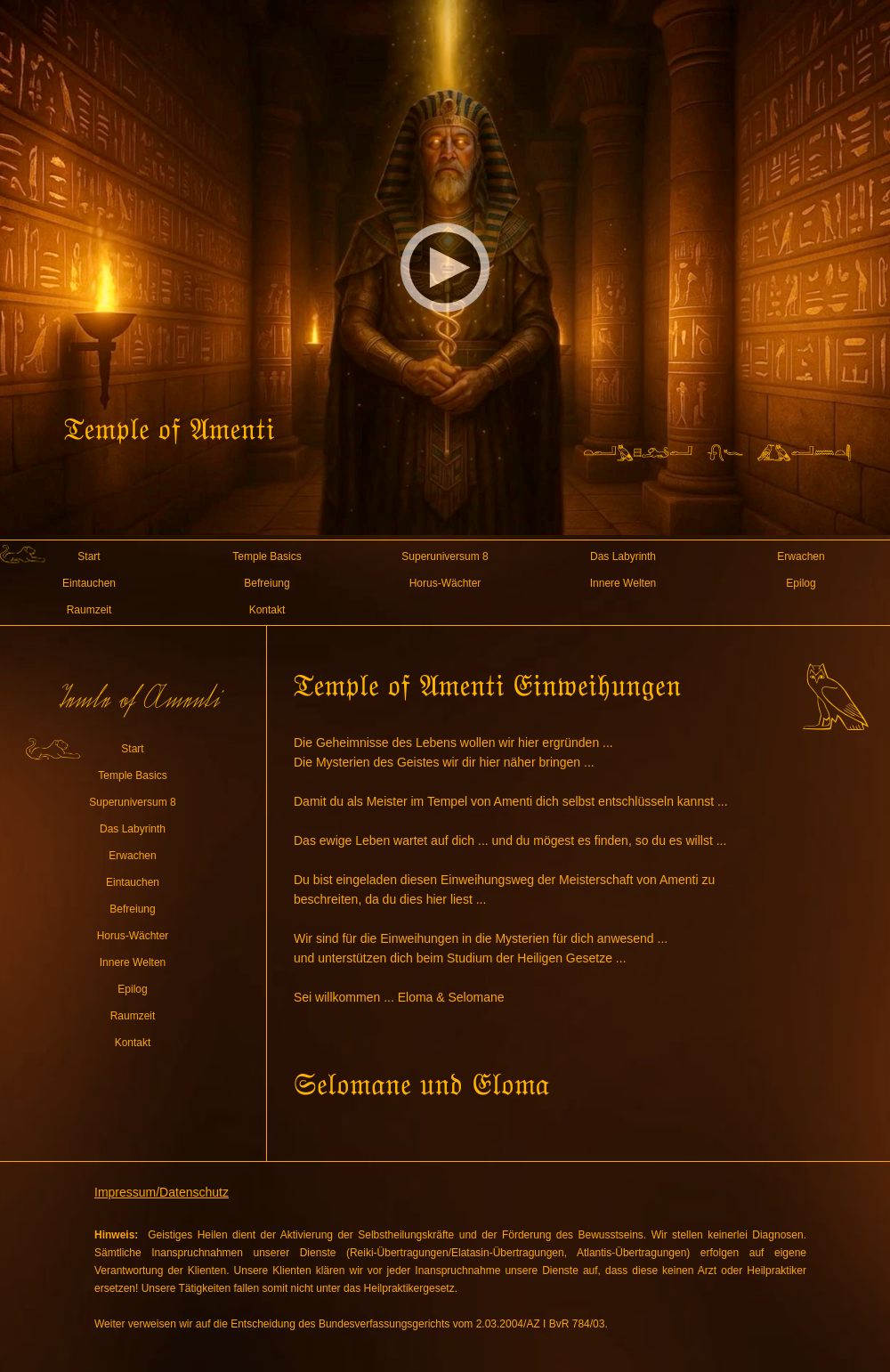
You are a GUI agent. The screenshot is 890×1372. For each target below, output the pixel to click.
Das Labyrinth (623, 556)
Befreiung (266, 583)
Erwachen (800, 556)
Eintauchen (89, 583)
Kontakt (267, 610)
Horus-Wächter (445, 583)
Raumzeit (89, 610)
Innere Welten (623, 583)
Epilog (800, 583)
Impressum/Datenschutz (161, 1192)
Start (88, 556)
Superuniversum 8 (444, 556)
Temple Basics (266, 556)
